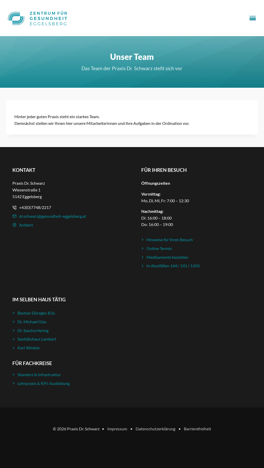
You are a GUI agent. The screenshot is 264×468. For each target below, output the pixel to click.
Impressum (117, 428)
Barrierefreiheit (197, 428)
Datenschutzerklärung (155, 428)
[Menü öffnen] (252, 18)
